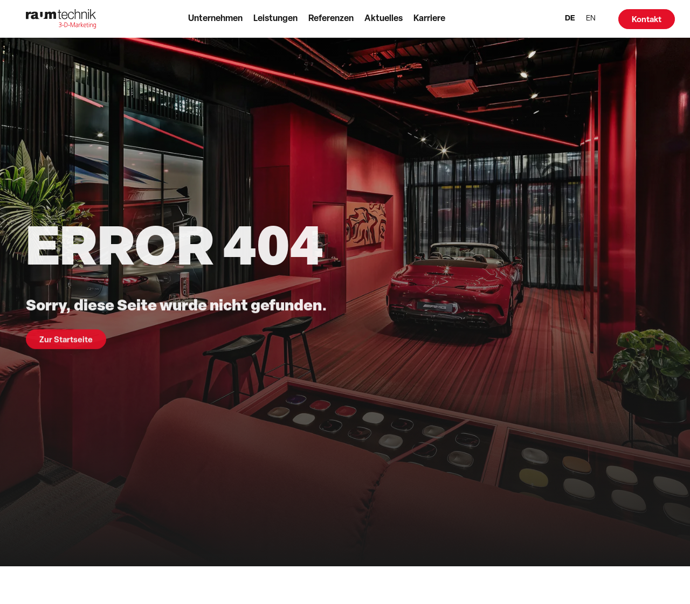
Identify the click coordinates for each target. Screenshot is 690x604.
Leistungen (275, 19)
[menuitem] (570, 19)
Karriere (429, 19)
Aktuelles (383, 19)
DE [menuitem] (570, 19)
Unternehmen (215, 19)
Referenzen (331, 19)
